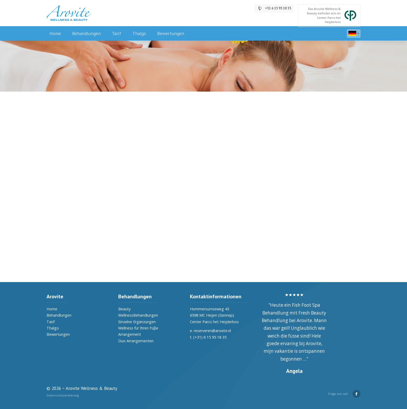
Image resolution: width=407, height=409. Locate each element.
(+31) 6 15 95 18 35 (210, 337)
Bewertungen (170, 33)
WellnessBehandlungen (138, 315)
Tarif (116, 33)
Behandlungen (86, 33)
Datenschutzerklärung (63, 395)
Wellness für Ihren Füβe (138, 328)
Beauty (124, 308)
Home (55, 33)
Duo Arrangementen (136, 340)
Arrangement (129, 334)
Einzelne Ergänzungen (137, 321)
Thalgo (139, 33)
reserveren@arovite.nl (212, 330)
